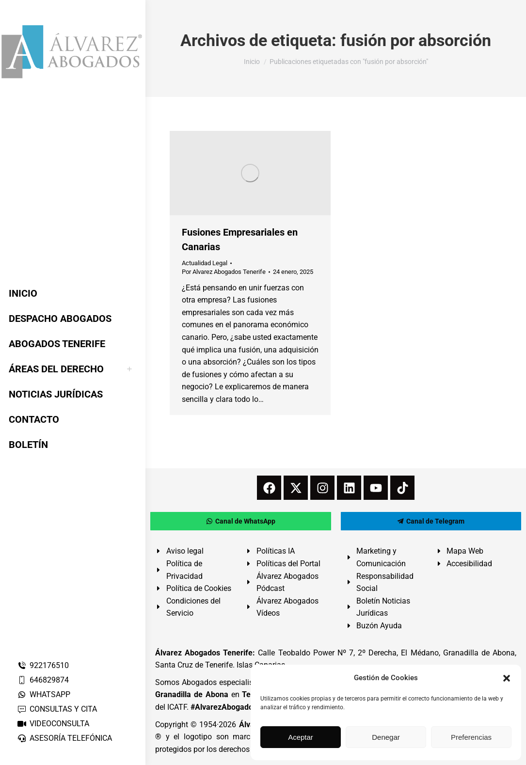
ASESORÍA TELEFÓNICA (64, 738)
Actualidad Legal (204, 263)
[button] (506, 678)
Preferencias (471, 737)
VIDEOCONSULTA (53, 723)
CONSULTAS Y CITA (57, 709)
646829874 (43, 680)
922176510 (43, 665)
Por (224, 271)
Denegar (386, 737)
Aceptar (300, 737)
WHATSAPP (43, 694)
